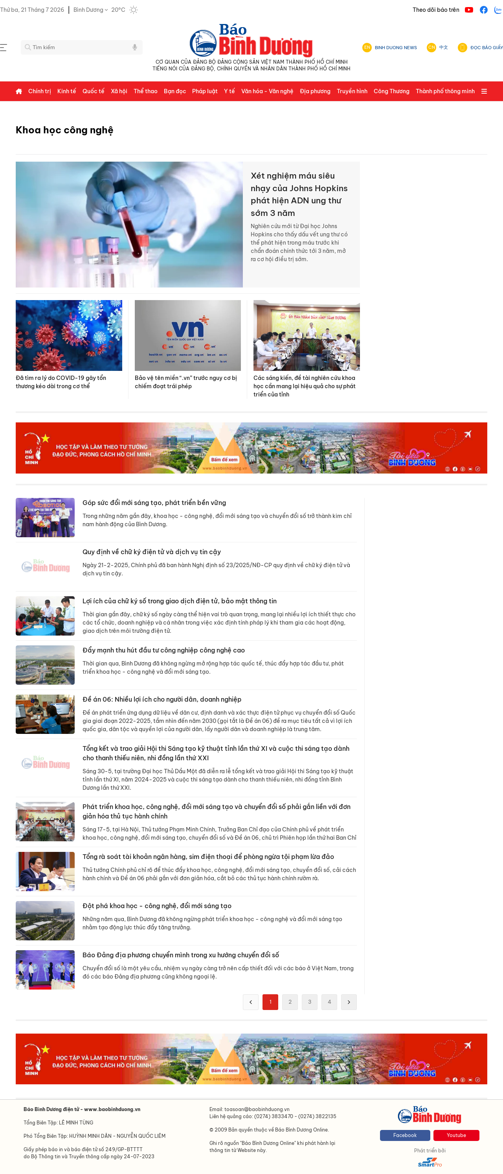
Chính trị (39, 91)
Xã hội (119, 91)
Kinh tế (66, 91)
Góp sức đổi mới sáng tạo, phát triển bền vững (154, 503)
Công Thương (391, 91)
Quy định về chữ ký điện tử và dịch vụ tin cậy (152, 552)
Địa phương (315, 91)
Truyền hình (352, 91)
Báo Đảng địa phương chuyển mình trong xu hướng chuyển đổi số (181, 955)
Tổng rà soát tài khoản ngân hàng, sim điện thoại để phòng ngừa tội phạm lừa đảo (208, 857)
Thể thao (146, 91)
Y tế (229, 91)
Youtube (456, 1135)
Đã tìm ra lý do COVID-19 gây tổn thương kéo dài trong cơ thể (61, 382)
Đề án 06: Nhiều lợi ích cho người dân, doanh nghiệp (162, 699)
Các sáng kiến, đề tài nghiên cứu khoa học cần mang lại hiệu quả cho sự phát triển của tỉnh (304, 386)
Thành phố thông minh (445, 91)
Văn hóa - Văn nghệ (267, 91)
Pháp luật (205, 91)
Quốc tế (94, 91)
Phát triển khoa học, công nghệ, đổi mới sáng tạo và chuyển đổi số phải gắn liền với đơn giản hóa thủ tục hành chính (217, 811)
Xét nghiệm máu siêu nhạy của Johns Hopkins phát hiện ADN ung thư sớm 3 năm (299, 194)
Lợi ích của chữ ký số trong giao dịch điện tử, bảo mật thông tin (180, 601)
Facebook (405, 1135)
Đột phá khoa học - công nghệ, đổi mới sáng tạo (157, 906)
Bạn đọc (175, 91)
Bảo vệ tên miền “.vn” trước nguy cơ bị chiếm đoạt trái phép (186, 382)
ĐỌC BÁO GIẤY (486, 47)
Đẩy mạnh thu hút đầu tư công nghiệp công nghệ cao (164, 650)
